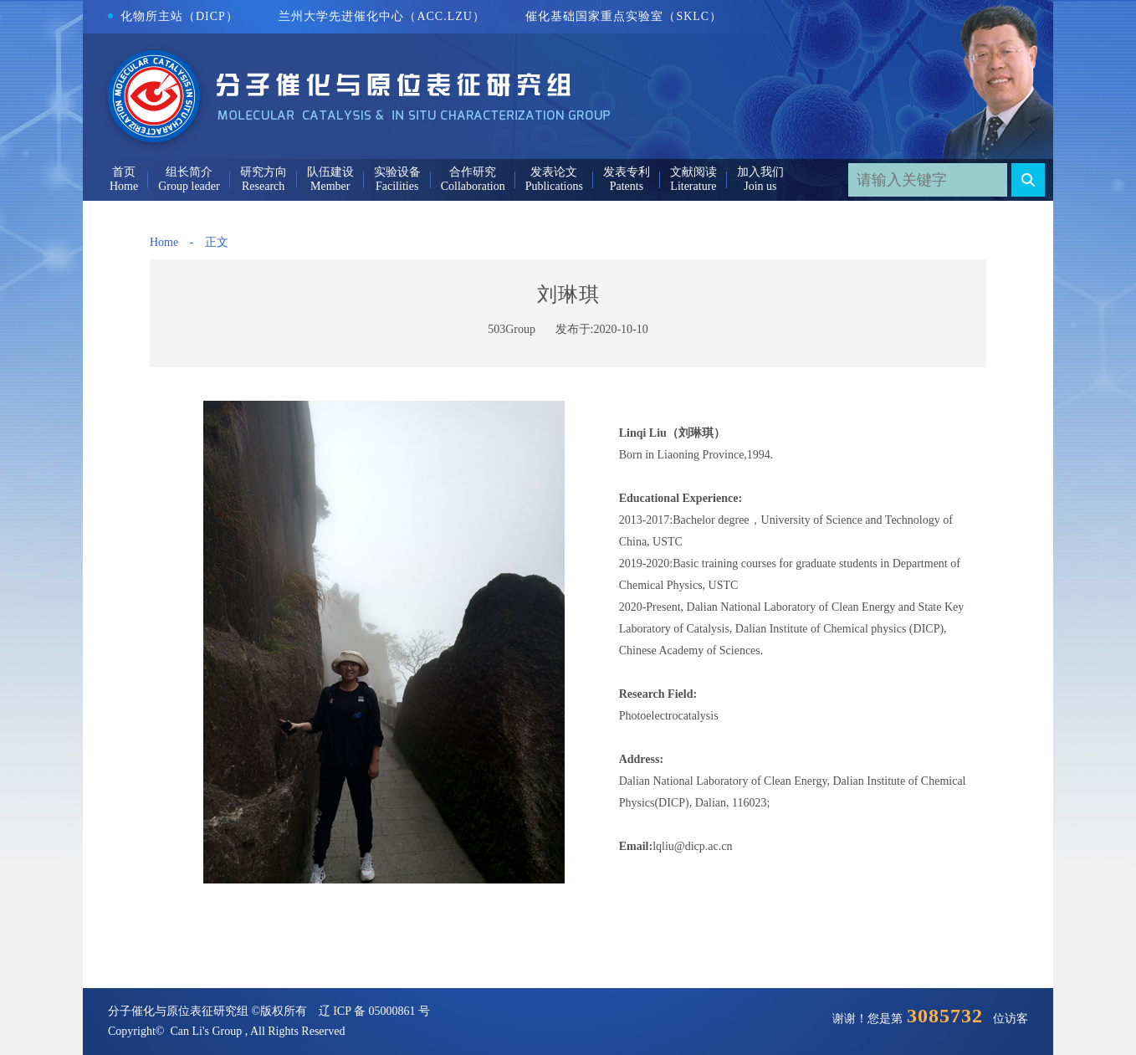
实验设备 (397, 172)
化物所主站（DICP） (173, 16)
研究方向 (263, 172)
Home (164, 242)
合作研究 (472, 172)
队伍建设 (330, 172)
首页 (124, 172)
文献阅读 (693, 172)
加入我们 (760, 172)
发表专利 (626, 172)
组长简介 (189, 172)
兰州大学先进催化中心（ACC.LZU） (382, 16)
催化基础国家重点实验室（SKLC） (623, 16)
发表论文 (553, 172)
